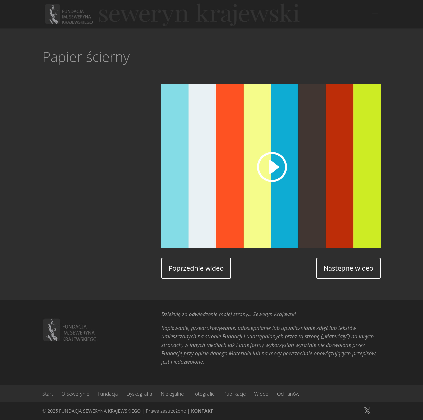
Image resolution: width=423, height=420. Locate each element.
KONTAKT (202, 411)
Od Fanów (288, 393)
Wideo (261, 393)
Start (47, 393)
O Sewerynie (75, 393)
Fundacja (108, 393)
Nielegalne (172, 393)
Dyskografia (139, 393)
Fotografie (203, 393)
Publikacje (234, 393)
